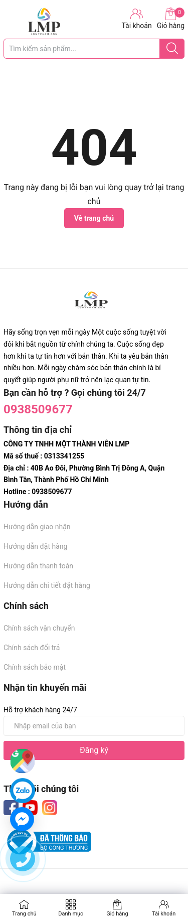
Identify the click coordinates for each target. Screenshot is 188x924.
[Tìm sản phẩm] (94, 49)
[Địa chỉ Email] (94, 726)
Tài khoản (163, 913)
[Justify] (172, 49)
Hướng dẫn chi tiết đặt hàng (47, 585)
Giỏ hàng (170, 19)
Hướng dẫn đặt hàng (35, 546)
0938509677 (38, 409)
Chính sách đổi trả (32, 648)
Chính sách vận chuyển (39, 628)
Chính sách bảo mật (35, 667)
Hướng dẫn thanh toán (38, 566)
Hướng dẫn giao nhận (37, 527)
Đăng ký (94, 750)
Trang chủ (24, 913)
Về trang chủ (94, 218)
